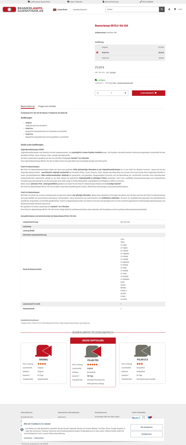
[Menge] (111, 92)
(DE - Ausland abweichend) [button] (123, 83)
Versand (113, 72)
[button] (169, 9)
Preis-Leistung (28, 364)
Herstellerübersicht (80, 10)
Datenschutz (41, 438)
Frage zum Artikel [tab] (47, 106)
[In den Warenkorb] (23, 22)
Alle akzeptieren (145, 427)
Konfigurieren (145, 434)
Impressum (30, 438)
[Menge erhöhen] (125, 93)
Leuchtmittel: (27, 368)
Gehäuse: (26, 372)
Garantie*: (26, 376)
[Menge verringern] (97, 93)
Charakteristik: (28, 379)
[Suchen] (132, 9)
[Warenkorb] (178, 9)
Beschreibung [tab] (28, 106)
